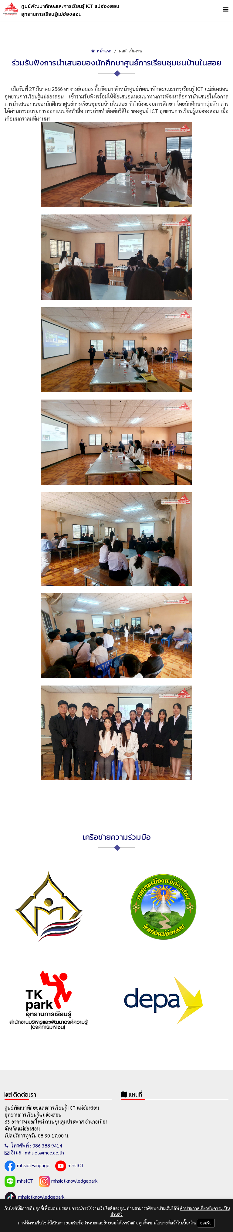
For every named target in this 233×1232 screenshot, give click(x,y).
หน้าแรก (101, 50)
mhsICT (69, 1166)
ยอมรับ (205, 1222)
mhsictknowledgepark (68, 1181)
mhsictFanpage (27, 1166)
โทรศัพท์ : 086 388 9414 (33, 1145)
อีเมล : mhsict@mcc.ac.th (34, 1152)
